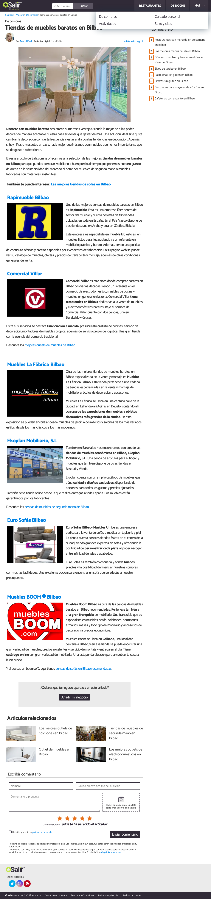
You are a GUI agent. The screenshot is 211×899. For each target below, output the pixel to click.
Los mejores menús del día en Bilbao (177, 51)
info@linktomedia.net (110, 853)
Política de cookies (132, 895)
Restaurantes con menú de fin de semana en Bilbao (180, 42)
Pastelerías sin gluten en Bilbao (174, 74)
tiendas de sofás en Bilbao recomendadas (83, 669)
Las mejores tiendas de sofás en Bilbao (81, 184)
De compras (32, 15)
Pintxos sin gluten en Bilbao (171, 81)
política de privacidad (42, 832)
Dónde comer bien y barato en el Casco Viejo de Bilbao (179, 60)
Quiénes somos (33, 895)
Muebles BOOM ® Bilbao (34, 597)
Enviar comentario (125, 834)
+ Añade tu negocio (134, 41)
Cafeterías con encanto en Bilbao (175, 98)
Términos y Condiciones (82, 895)
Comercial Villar (24, 274)
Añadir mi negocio (74, 697)
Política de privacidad (108, 895)
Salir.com (9, 15)
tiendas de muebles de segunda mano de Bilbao (57, 507)
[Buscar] (89, 6)
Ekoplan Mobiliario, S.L (32, 441)
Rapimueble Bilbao (28, 198)
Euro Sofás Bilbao (26, 520)
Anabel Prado (26, 41)
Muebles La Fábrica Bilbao (35, 365)
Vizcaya (15, 9)
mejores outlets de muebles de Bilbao (50, 345)
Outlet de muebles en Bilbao (55, 752)
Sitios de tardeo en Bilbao (170, 68)
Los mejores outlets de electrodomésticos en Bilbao (125, 754)
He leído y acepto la (32, 832)
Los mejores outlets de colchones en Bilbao (55, 731)
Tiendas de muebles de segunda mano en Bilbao (126, 733)
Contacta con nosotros (56, 895)
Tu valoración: (50, 825)
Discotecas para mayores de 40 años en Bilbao (179, 90)
